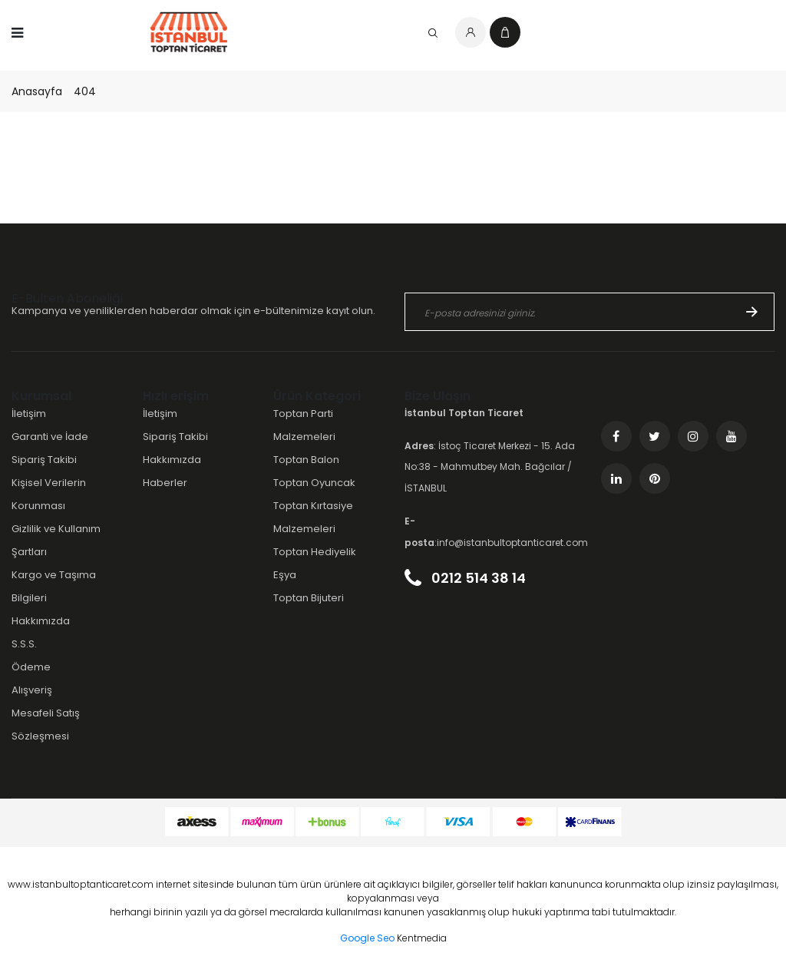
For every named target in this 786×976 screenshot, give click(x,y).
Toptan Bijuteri (308, 598)
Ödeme (31, 667)
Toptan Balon (306, 459)
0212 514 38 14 (465, 577)
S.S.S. (24, 644)
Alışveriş (32, 690)
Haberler (165, 482)
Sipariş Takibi (44, 459)
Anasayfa (37, 91)
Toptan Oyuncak (314, 482)
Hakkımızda (41, 621)
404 (85, 91)
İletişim (29, 413)
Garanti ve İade (50, 436)
